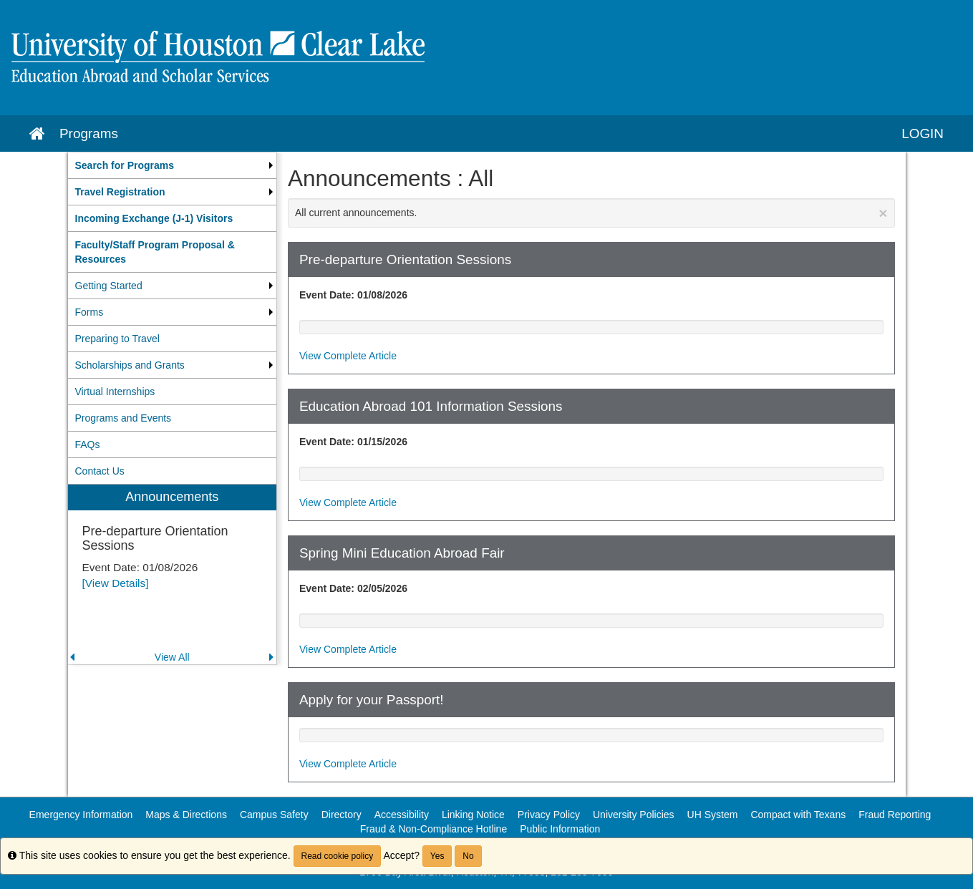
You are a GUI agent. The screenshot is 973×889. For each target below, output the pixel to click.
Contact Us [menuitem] (100, 471)
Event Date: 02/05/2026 (353, 588)
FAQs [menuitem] (87, 444)
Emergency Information (81, 814)
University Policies (633, 814)
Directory (341, 814)
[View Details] (115, 583)
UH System (712, 814)
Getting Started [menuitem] (108, 285)
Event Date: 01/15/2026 (353, 441)
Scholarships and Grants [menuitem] (130, 365)
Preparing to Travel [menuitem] (117, 338)
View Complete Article (348, 355)
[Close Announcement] (882, 212)
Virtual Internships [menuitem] (115, 391)
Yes (437, 856)
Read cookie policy (337, 856)
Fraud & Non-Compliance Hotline (433, 829)
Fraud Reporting (894, 814)
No (468, 856)
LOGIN (922, 133)
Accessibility (401, 814)
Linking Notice (473, 814)
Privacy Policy (549, 814)
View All (172, 657)
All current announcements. (591, 213)
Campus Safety (274, 814)
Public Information (560, 829)
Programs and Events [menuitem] (123, 418)
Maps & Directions (186, 814)
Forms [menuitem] (89, 312)
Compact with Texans (798, 814)
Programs (88, 133)
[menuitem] (172, 165)
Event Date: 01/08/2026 (353, 295)
